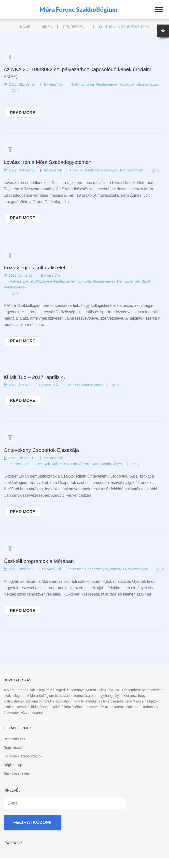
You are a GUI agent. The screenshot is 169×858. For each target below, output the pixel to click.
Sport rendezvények (108, 464)
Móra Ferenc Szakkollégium (78, 9)
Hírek (47, 27)
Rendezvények (75, 27)
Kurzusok (127, 84)
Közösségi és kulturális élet (34, 267)
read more (22, 112)
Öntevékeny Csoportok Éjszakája (41, 450)
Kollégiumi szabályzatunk (23, 756)
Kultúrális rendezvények (99, 84)
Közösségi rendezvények (55, 281)
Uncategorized (148, 84)
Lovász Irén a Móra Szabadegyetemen (47, 162)
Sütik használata (16, 773)
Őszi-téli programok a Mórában (39, 561)
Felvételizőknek (22, 281)
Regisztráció (13, 748)
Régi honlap (13, 765)
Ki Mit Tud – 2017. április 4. (34, 377)
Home (25, 27)
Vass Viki (56, 84)
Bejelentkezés (14, 739)
